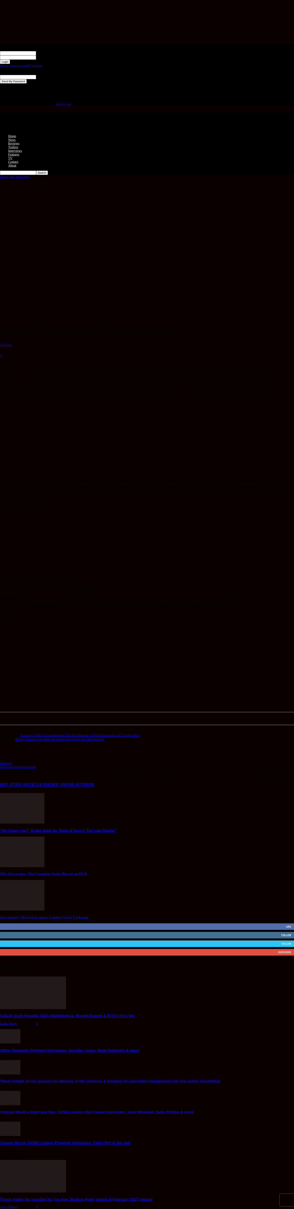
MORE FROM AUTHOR (69, 784)
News (11, 140)
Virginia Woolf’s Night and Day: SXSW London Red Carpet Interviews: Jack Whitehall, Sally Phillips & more (97, 1112)
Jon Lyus (6, 345)
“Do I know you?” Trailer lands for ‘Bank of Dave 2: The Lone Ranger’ (58, 830)
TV (10, 158)
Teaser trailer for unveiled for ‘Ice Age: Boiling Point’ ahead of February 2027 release (76, 1199)
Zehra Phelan (8, 1207)
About (12, 165)
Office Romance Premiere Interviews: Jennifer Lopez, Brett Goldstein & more (69, 1050)
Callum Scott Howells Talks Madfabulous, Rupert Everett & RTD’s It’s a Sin (67, 1016)
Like (288, 926)
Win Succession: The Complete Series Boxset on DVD (43, 874)
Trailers (13, 147)
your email (43, 77)
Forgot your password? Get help (21, 65)
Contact (13, 161)
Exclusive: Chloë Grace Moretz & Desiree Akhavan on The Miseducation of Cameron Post (79, 735)
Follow (286, 935)
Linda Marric (8, 1023)
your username (45, 53)
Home (12, 136)
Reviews (13, 143)
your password (45, 57)
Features (13, 154)
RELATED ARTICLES (22, 784)
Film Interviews (19, 176)
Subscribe (284, 952)
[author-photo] (10, 759)
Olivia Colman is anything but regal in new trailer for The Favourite (59, 739)
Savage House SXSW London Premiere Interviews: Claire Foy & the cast (65, 1143)
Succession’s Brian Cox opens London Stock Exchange (44, 917)
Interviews (15, 150)
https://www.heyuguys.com (18, 766)
